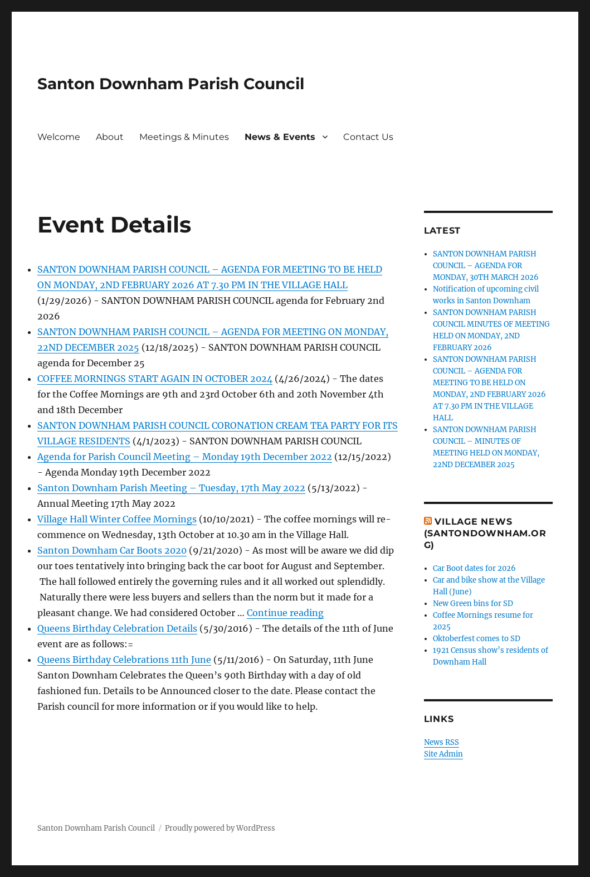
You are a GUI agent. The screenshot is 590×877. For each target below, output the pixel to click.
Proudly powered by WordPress (220, 828)
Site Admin (443, 754)
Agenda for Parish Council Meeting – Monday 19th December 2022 (184, 456)
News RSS (441, 742)
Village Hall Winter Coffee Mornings (117, 519)
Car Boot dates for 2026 (474, 568)
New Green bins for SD (473, 603)
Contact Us (368, 137)
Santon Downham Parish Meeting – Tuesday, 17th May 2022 (171, 487)
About (110, 137)
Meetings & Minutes (184, 137)
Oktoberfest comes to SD (476, 638)
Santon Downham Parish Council (170, 83)
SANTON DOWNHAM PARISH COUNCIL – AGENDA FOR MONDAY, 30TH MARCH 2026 (486, 265)
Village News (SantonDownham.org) (485, 533)
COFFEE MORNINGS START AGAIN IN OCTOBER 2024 (154, 378)
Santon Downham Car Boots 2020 (112, 550)
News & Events (280, 137)
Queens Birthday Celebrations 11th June (124, 659)
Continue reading (285, 612)
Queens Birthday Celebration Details (117, 628)
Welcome (58, 137)
